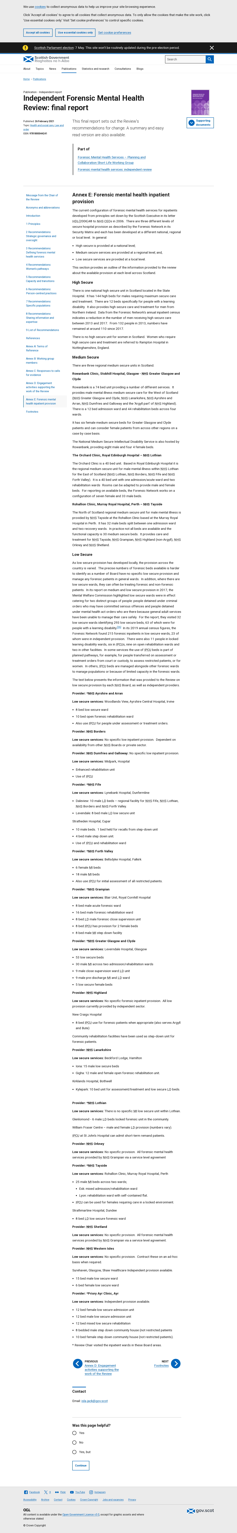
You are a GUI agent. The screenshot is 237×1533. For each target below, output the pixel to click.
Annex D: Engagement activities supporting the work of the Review (40, 387)
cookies (40, 7)
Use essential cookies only (75, 32)
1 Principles (33, 224)
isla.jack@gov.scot (94, 1401)
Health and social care (42, 125)
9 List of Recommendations (42, 330)
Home (26, 79)
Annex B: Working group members (40, 360)
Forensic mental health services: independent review (115, 169)
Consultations (123, 68)
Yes (81, 1433)
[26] (119, 627)
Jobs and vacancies (113, 1499)
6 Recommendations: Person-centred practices (41, 291)
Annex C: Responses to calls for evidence (43, 373)
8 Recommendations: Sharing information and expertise (40, 318)
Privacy (132, 1499)
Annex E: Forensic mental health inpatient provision (41, 401)
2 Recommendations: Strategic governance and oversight (41, 236)
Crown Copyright (89, 1499)
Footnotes (32, 411)
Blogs (139, 68)
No (81, 1442)
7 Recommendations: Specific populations (38, 303)
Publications (69, 68)
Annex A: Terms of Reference (37, 348)
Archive (45, 1499)
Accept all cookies (38, 32)
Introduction (33, 215)
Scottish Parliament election (54, 48)
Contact (58, 1499)
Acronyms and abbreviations (43, 207)
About (26, 68)
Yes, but (85, 1452)
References (33, 338)
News (52, 68)
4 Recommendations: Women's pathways (38, 266)
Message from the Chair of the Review (42, 197)
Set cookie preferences (114, 33)
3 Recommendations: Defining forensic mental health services (40, 252)
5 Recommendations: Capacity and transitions (40, 279)
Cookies (71, 1499)
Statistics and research (95, 68)
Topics (40, 68)
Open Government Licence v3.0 (80, 1514)
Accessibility (30, 1499)
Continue (81, 1465)
